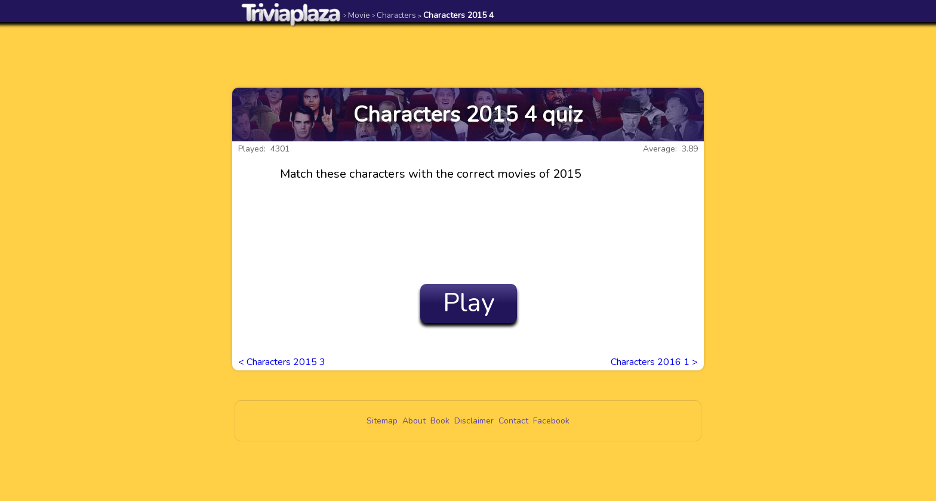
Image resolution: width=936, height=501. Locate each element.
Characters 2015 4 (456, 15)
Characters (394, 15)
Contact (513, 420)
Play (469, 303)
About (414, 420)
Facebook (551, 420)
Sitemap (382, 420)
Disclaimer (474, 420)
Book (439, 420)
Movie (356, 15)
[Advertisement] (468, 55)
